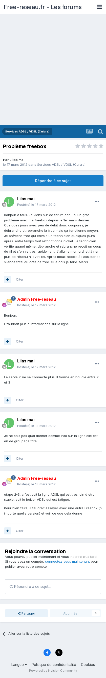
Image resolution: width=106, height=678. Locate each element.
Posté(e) (36, 204)
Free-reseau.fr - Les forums (43, 7)
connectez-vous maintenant (67, 561)
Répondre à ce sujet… (30, 586)
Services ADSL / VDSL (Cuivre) (61, 164)
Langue (19, 664)
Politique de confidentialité (54, 664)
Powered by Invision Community (53, 670)
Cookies (88, 664)
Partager (26, 613)
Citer (20, 279)
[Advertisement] (53, 70)
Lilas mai (17, 160)
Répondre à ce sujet (53, 181)
